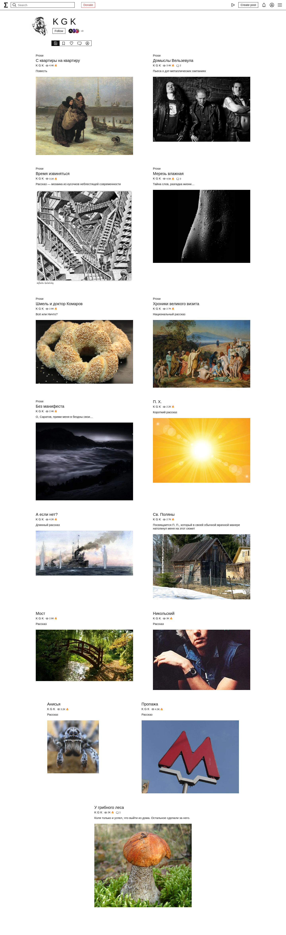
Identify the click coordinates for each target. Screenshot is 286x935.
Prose (39, 55)
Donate (88, 5)
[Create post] (248, 5)
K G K (40, 65)
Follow (59, 31)
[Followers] (75, 31)
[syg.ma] (6, 5)
